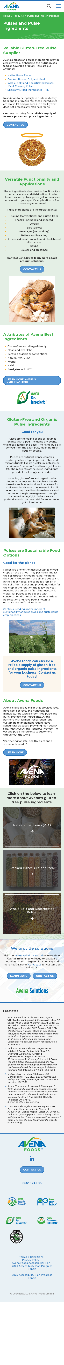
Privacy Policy (30, 1260)
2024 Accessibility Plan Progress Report (32, 1268)
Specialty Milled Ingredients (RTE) (28, 89)
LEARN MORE (15, 752)
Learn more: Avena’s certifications (21, 380)
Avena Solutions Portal (29, 955)
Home (6, 16)
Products (18, 16)
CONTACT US (32, 269)
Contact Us (15, 124)
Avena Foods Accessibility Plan (31, 1263)
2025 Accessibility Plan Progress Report (32, 1277)
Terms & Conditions (31, 1257)
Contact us (34, 964)
